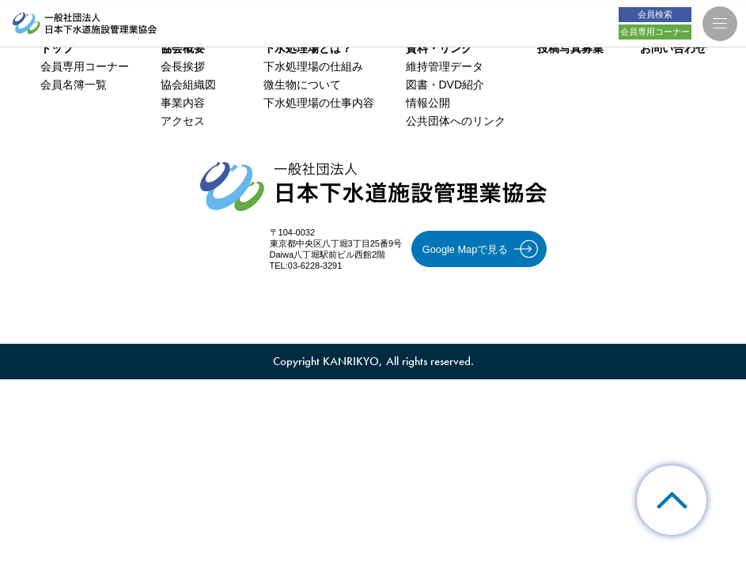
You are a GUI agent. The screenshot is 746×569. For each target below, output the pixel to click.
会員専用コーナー (84, 66)
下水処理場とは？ (307, 48)
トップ (57, 48)
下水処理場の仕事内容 (318, 102)
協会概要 (183, 48)
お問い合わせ (673, 48)
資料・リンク (439, 48)
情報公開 (428, 102)
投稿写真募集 (570, 48)
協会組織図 (188, 84)
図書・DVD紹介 (445, 84)
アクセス (183, 121)
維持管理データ (444, 66)
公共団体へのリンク (456, 121)
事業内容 (183, 102)
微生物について (302, 84)
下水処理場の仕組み (313, 66)
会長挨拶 (183, 66)
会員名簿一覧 (73, 84)
